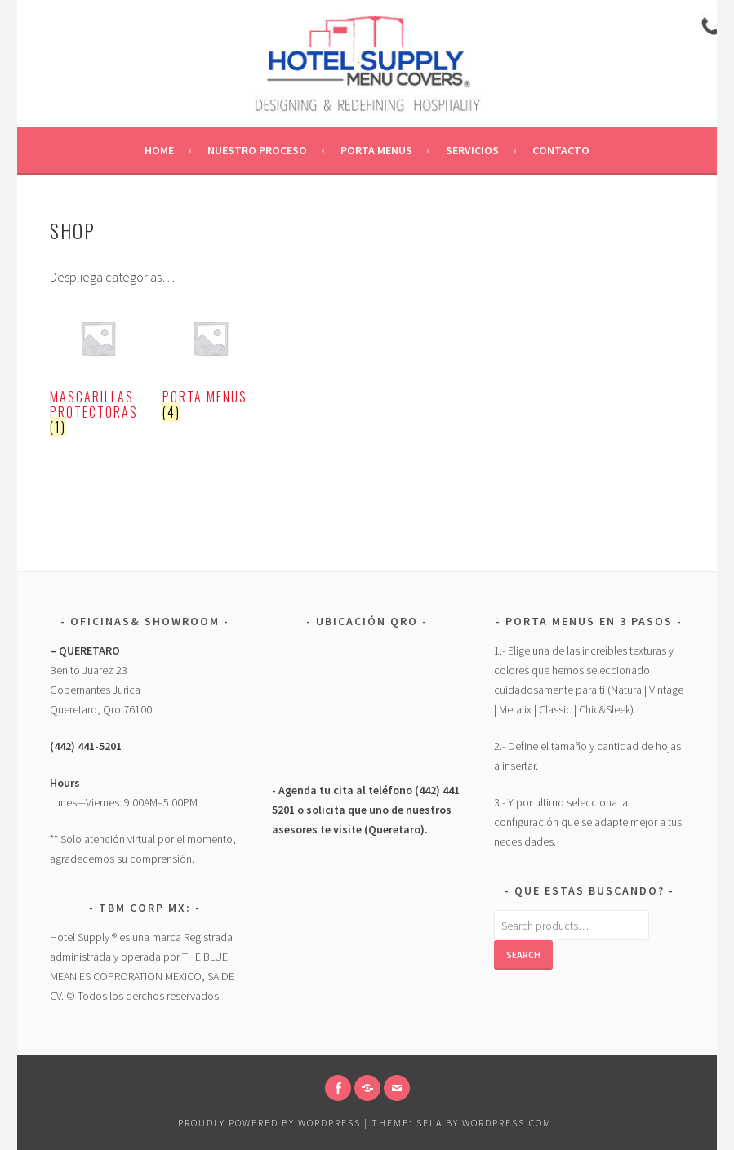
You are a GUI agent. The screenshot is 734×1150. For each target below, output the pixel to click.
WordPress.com (507, 1123)
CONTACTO (560, 150)
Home (159, 150)
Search (523, 954)
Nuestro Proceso (257, 150)
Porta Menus (376, 150)
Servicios (472, 150)
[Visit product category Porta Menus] (210, 366)
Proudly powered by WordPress (269, 1123)
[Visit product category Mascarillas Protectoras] (98, 374)
